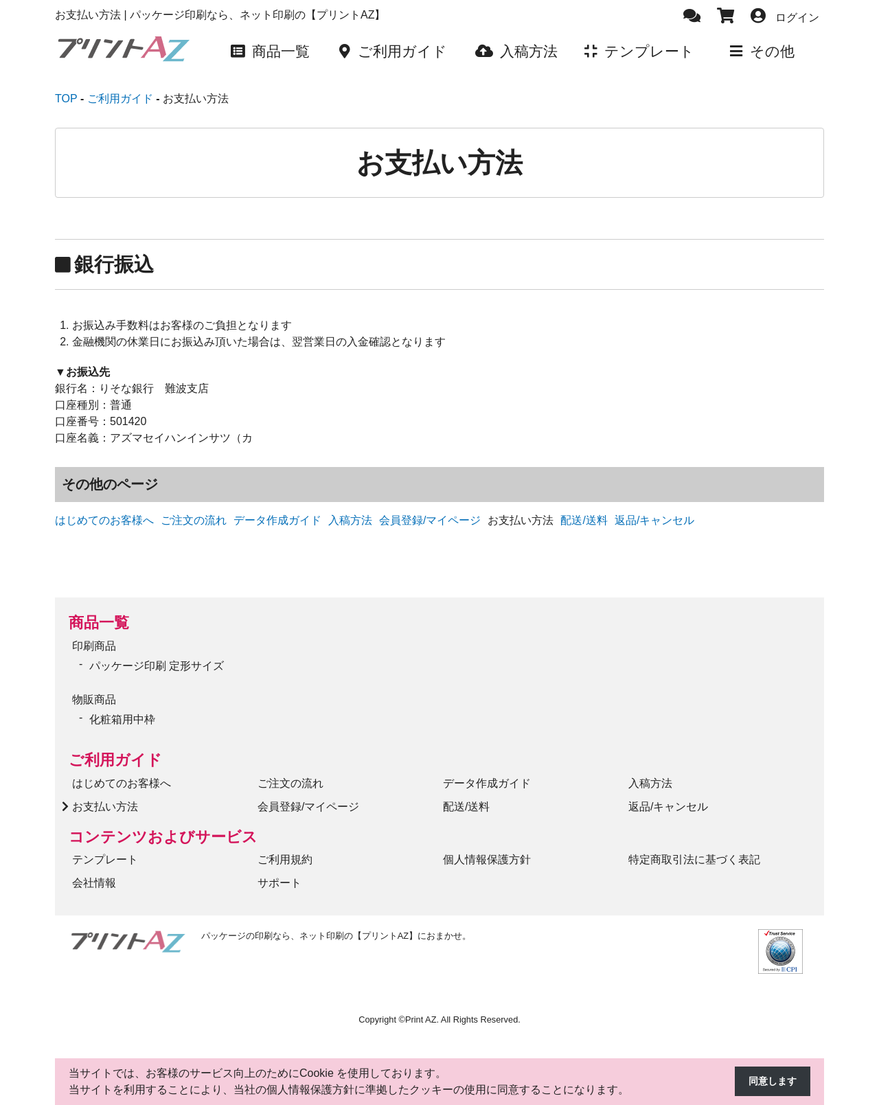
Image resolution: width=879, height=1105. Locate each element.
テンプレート (105, 849)
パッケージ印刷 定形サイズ (156, 655)
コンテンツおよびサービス (163, 825)
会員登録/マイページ (430, 510)
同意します (769, 1082)
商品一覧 (99, 612)
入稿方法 (350, 510)
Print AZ (421, 1009)
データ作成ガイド (277, 510)
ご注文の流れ (194, 510)
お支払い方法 (105, 795)
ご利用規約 (285, 849)
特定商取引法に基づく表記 (694, 849)
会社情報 (94, 872)
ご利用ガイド (115, 749)
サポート (279, 872)
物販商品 (94, 689)
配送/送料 (583, 510)
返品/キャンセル (654, 510)
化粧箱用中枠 (122, 709)
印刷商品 (94, 635)
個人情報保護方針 (487, 849)
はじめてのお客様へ (104, 510)
